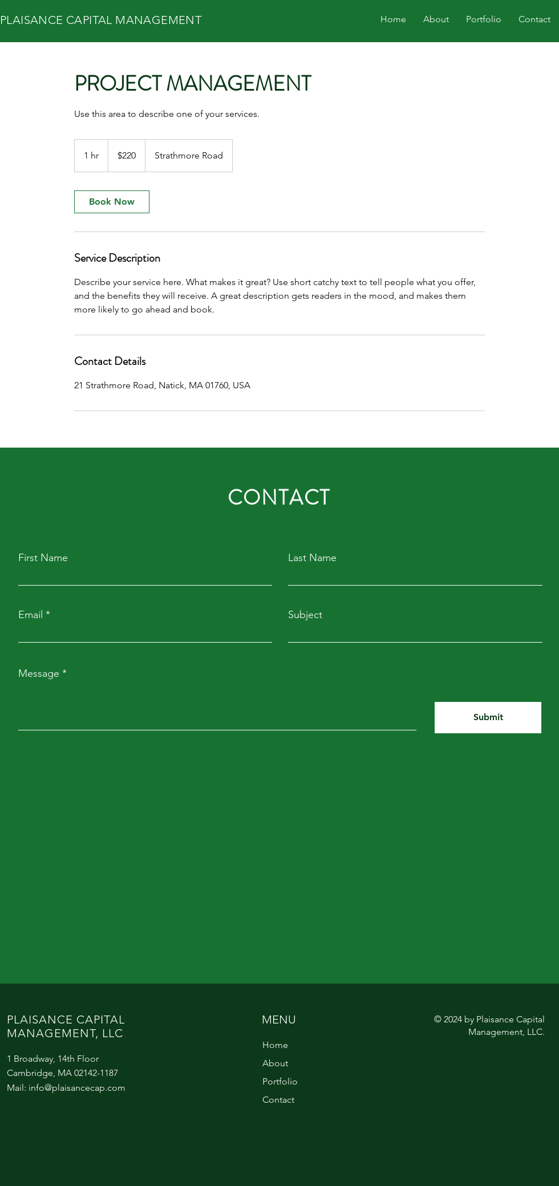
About (275, 1063)
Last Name (312, 558)
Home (275, 1044)
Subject (305, 615)
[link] (111, 201)
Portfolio (280, 1081)
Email (30, 615)
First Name (43, 558)
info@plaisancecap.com (77, 1087)
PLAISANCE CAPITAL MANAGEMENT (100, 20)
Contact (278, 1099)
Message (38, 673)
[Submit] (488, 717)
